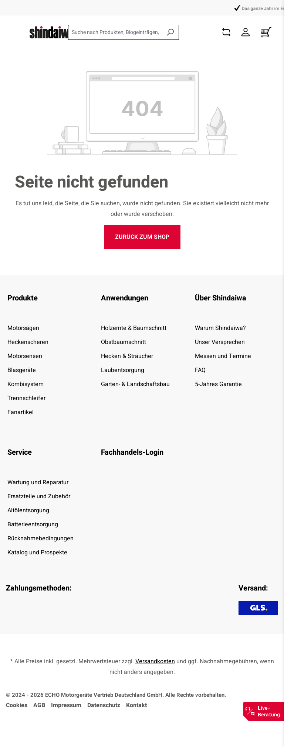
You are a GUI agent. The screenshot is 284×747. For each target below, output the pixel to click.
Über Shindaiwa (220, 298)
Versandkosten (155, 661)
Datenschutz (103, 705)
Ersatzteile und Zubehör (38, 496)
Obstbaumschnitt (123, 342)
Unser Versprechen (220, 342)
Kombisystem (25, 384)
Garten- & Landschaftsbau (135, 384)
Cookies (16, 705)
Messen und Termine (223, 356)
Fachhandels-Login (132, 452)
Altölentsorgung (28, 510)
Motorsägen (23, 328)
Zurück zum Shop (142, 237)
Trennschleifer (26, 398)
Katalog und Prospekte (37, 552)
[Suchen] (170, 32)
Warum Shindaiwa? (220, 328)
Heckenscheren (27, 342)
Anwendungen (124, 298)
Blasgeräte (21, 370)
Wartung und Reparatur (37, 482)
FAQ (200, 370)
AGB (39, 705)
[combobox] (115, 32)
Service (19, 452)
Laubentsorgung (122, 370)
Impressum (66, 705)
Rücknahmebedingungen (40, 538)
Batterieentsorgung (32, 524)
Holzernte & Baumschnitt (133, 328)
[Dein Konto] (245, 32)
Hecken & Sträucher (127, 356)
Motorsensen (24, 356)
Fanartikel (20, 412)
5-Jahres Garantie (218, 384)
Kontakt (136, 705)
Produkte (22, 298)
